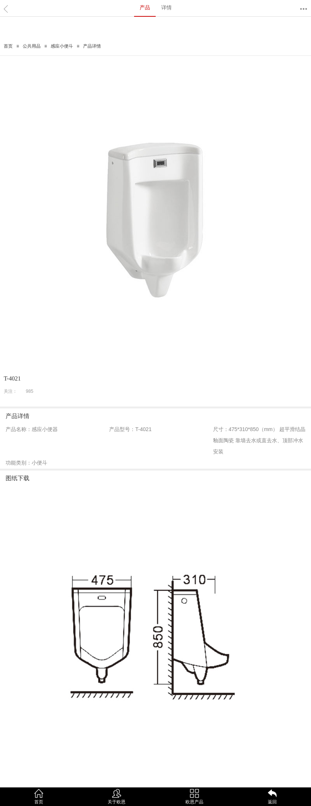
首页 (8, 46)
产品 (145, 7)
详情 (166, 7)
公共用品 (32, 46)
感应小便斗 (62, 46)
